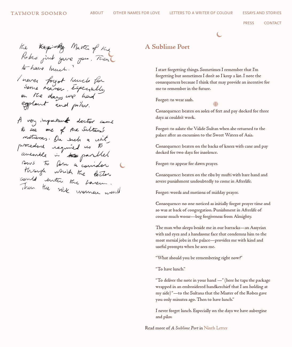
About (96, 13)
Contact (272, 23)
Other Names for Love (136, 13)
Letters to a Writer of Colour (201, 13)
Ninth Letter (215, 328)
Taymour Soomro (39, 13)
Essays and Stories (262, 13)
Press (248, 23)
